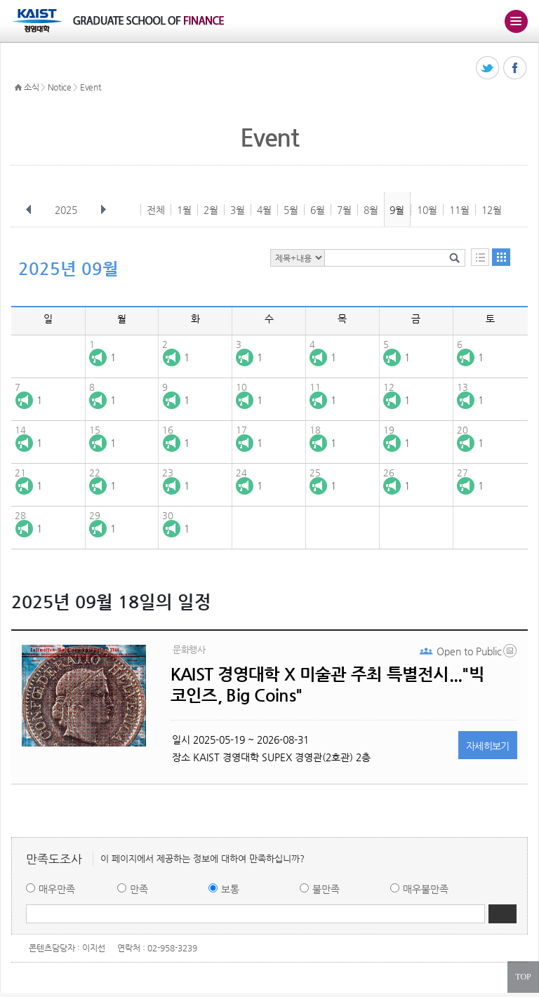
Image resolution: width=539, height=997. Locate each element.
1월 (184, 209)
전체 (156, 209)
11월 (459, 209)
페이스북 (515, 68)
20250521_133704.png (511, 653)
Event (90, 87)
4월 (264, 209)
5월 (291, 209)
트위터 (488, 68)
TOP (523, 977)
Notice (60, 87)
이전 (28, 209)
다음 (103, 209)
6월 (317, 209)
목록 (480, 257)
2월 (211, 209)
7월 (344, 209)
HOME (18, 88)
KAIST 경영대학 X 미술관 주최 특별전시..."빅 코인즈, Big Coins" (327, 684)
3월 (237, 209)
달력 (501, 257)
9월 (397, 209)
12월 (491, 209)
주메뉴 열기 (516, 21)
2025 (67, 209)
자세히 (488, 745)
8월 (371, 209)
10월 (427, 209)
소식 (31, 87)
